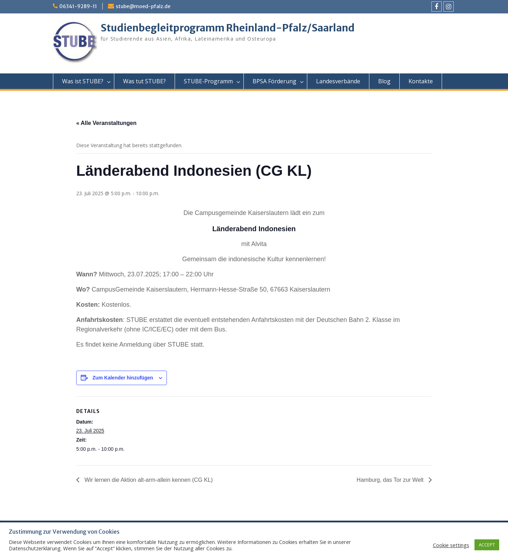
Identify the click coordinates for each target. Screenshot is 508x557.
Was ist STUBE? (82, 81)
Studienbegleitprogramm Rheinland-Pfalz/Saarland (228, 28)
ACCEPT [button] (487, 544)
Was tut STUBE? (144, 81)
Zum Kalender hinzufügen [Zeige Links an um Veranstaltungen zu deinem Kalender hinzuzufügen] (122, 378)
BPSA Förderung (274, 81)
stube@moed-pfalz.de (143, 6)
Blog (384, 81)
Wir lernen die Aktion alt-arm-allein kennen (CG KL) (148, 480)
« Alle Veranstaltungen (106, 123)
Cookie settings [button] (451, 545)
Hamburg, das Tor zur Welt (391, 480)
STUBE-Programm (208, 81)
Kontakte (421, 81)
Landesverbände (338, 81)
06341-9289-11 (78, 6)
